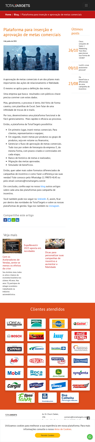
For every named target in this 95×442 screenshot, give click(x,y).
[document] (47, 431)
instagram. (54, 205)
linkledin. (42, 198)
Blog (16, 14)
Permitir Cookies (47, 435)
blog (43, 186)
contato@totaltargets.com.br (30, 180)
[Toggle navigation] (86, 5)
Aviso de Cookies (62, 429)
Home (8, 14)
